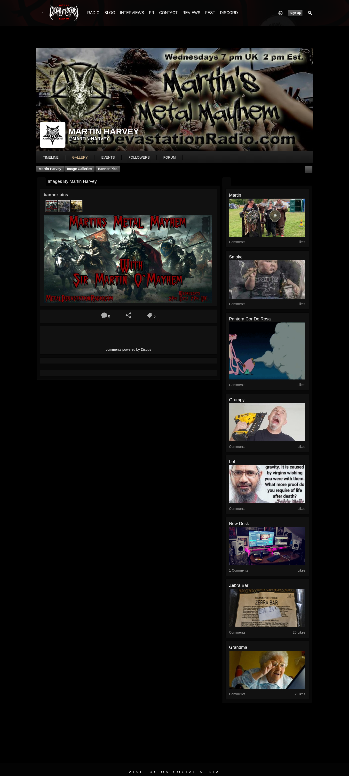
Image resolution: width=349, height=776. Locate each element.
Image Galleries (79, 169)
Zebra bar (238, 585)
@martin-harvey (88, 138)
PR (151, 13)
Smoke (236, 257)
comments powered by (128, 349)
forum (169, 157)
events (108, 157)
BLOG (109, 13)
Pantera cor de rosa (250, 319)
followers (139, 157)
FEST (210, 13)
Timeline (51, 157)
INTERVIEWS (132, 13)
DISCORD (229, 13)
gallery (80, 157)
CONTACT (168, 13)
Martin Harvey (50, 169)
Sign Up (295, 13)
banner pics (108, 169)
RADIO (93, 13)
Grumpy (237, 399)
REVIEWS (191, 13)
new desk (239, 523)
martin (235, 195)
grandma (238, 647)
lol (232, 461)
